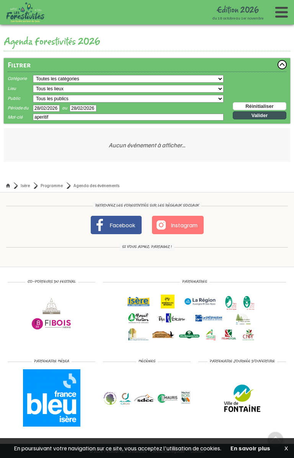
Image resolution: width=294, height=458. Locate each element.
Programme (52, 185)
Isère (25, 185)
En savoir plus (250, 448)
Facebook (115, 225)
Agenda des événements (96, 185)
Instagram (176, 225)
